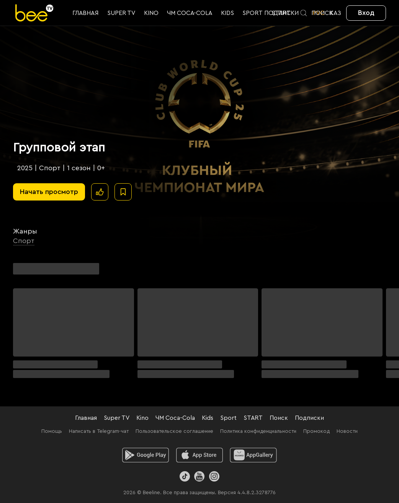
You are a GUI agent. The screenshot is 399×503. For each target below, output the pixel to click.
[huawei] (253, 455)
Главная (86, 418)
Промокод (316, 431)
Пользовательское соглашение (174, 431)
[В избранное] (123, 192)
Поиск (279, 418)
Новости (347, 431)
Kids (207, 418)
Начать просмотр (49, 191)
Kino (142, 418)
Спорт (23, 240)
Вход (366, 12)
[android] (145, 455)
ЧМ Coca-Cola (175, 418)
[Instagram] (214, 476)
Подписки (309, 418)
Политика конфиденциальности (258, 431)
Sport (228, 418)
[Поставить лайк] (100, 192)
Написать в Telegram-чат (99, 431)
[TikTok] (185, 476)
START (253, 418)
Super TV (116, 418)
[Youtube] (199, 476)
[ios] (199, 455)
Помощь (51, 431)
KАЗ (335, 13)
